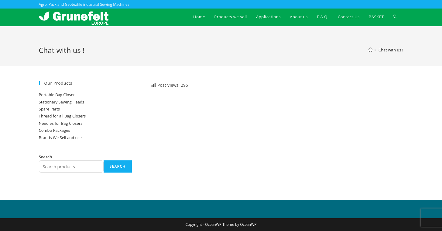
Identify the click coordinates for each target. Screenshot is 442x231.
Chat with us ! (391, 50)
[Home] (370, 50)
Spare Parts (49, 109)
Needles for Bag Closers (61, 123)
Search (45, 156)
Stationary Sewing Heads (61, 102)
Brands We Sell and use (60, 137)
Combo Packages (54, 130)
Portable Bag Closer (57, 94)
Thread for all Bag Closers (62, 116)
